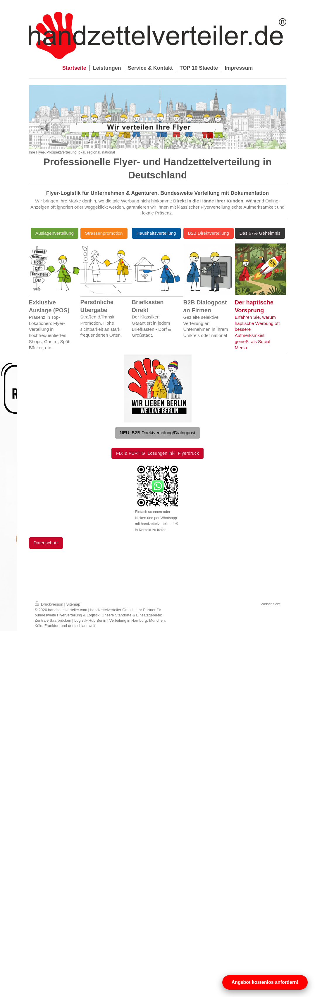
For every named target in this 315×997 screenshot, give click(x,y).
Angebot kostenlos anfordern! (265, 982)
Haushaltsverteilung (156, 233)
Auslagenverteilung (54, 233)
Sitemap (73, 604)
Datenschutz (46, 542)
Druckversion (49, 604)
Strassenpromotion (104, 233)
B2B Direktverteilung (208, 233)
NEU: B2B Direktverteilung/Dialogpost (157, 432)
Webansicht (270, 604)
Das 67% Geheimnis (260, 233)
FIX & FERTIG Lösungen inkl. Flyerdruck (157, 453)
